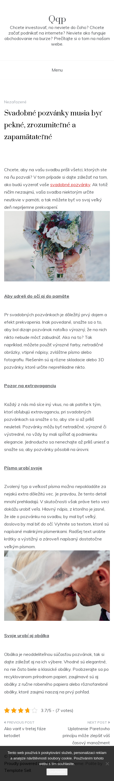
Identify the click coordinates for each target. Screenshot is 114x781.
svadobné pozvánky (70, 184)
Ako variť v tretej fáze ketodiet (25, 732)
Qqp (57, 19)
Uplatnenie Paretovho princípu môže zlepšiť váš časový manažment (86, 735)
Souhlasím (57, 772)
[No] (107, 763)
